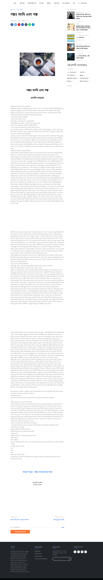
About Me (37, 551)
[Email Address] (60, 559)
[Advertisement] (37, 40)
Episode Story (79, 12)
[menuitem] (15, 3)
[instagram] (90, 3)
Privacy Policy (38, 556)
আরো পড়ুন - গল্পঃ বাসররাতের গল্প (37, 471)
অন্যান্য (77, 24)
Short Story (86, 35)
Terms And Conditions (41, 559)
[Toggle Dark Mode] (95, 3)
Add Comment (20, 532)
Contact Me (38, 553)
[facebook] (89, 3)
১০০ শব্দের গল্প (79, 35)
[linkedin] (93, 3)
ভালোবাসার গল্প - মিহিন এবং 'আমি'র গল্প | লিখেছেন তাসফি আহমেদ (83, 16)
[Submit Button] (69, 559)
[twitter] (91, 3)
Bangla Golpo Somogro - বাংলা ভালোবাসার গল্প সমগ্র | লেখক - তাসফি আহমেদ (83, 28)
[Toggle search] (96, 3)
